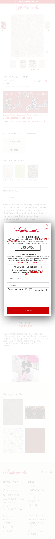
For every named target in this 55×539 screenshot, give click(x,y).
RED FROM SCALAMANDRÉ (31, 261)
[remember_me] (31, 289)
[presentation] (30, 298)
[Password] (28, 285)
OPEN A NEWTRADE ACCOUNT (28, 248)
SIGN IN (27, 310)
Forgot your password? (17, 289)
